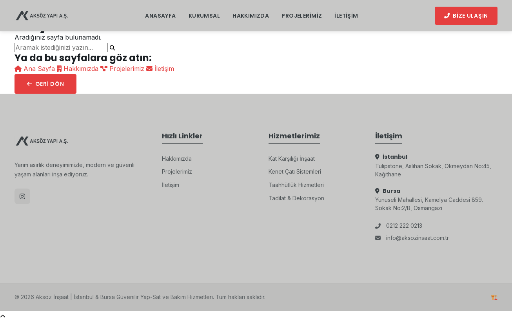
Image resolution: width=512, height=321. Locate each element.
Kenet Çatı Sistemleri (295, 171)
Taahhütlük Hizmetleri (296, 184)
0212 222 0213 (398, 225)
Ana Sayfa (36, 69)
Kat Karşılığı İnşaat (292, 158)
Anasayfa (160, 16)
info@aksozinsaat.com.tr (412, 237)
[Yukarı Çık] (2, 316)
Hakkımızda (250, 16)
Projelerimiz (301, 16)
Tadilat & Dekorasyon (296, 198)
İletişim (346, 16)
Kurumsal (204, 16)
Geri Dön (45, 84)
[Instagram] (22, 196)
